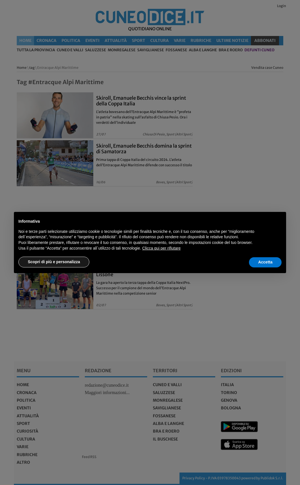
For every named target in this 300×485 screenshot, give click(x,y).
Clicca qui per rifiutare (161, 248)
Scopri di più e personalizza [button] (54, 261)
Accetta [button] (265, 262)
